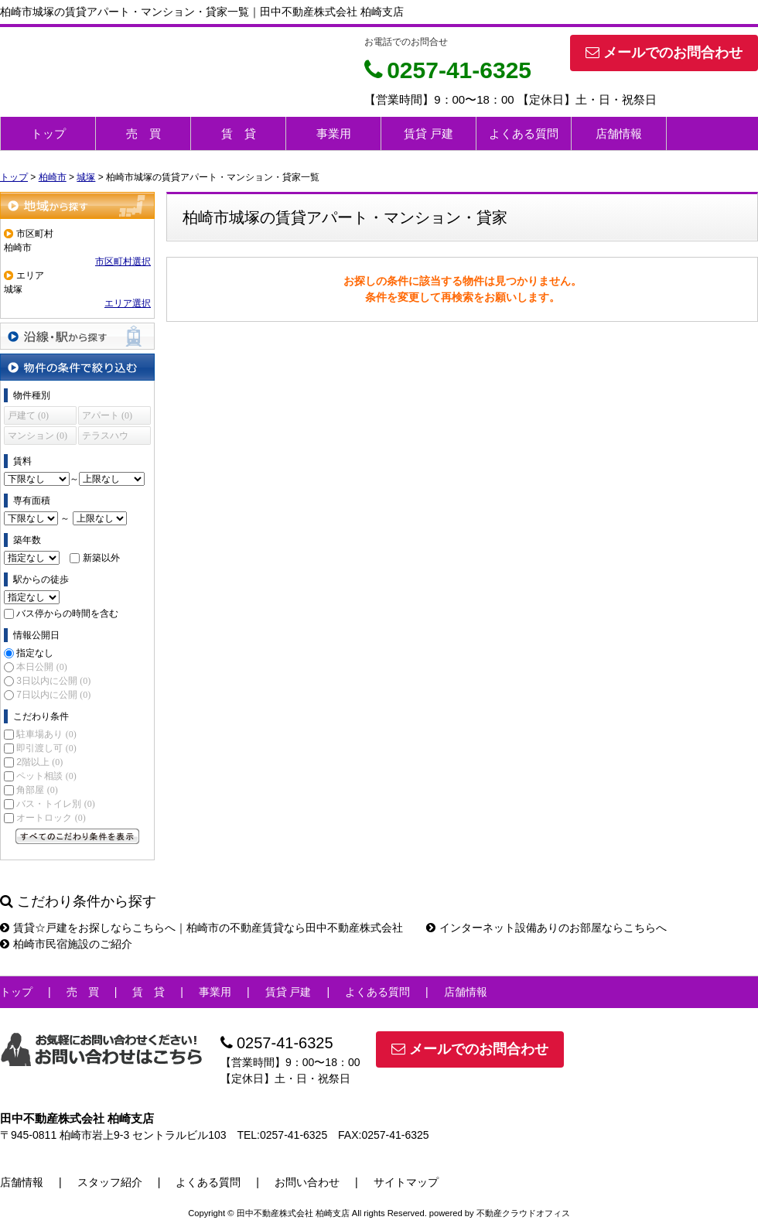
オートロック (50, 817)
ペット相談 (46, 776)
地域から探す (77, 205)
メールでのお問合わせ (664, 52)
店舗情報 (619, 133)
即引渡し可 (46, 748)
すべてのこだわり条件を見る (77, 836)
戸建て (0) (28, 415)
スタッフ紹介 (109, 1182)
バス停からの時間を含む (67, 613)
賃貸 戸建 (428, 133)
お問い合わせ (307, 1182)
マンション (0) (37, 435)
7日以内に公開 (53, 694)
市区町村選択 (123, 261)
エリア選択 (127, 303)
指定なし (34, 653)
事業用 (333, 133)
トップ (48, 133)
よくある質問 (523, 133)
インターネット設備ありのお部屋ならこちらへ (546, 927)
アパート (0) (107, 415)
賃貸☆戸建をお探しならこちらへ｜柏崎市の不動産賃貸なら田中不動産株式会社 (201, 927)
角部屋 (36, 789)
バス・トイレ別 (55, 803)
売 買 (143, 133)
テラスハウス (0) (105, 437)
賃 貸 (238, 133)
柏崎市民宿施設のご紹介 (66, 944)
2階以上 (39, 762)
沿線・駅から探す (77, 336)
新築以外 (101, 557)
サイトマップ (406, 1182)
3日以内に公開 (53, 680)
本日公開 (41, 666)
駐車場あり (46, 734)
